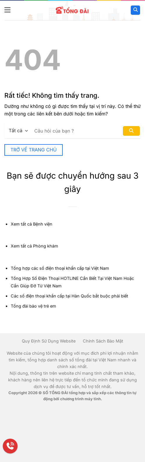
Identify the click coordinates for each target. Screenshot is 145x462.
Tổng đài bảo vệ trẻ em (34, 305)
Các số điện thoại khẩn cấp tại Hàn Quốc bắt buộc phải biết (69, 295)
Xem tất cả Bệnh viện (32, 224)
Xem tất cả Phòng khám (35, 246)
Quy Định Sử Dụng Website (49, 340)
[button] (7, 10)
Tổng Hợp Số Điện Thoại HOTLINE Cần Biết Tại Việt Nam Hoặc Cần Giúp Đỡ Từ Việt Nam (72, 282)
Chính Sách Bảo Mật (103, 340)
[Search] (135, 10)
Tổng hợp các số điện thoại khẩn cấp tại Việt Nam (60, 268)
